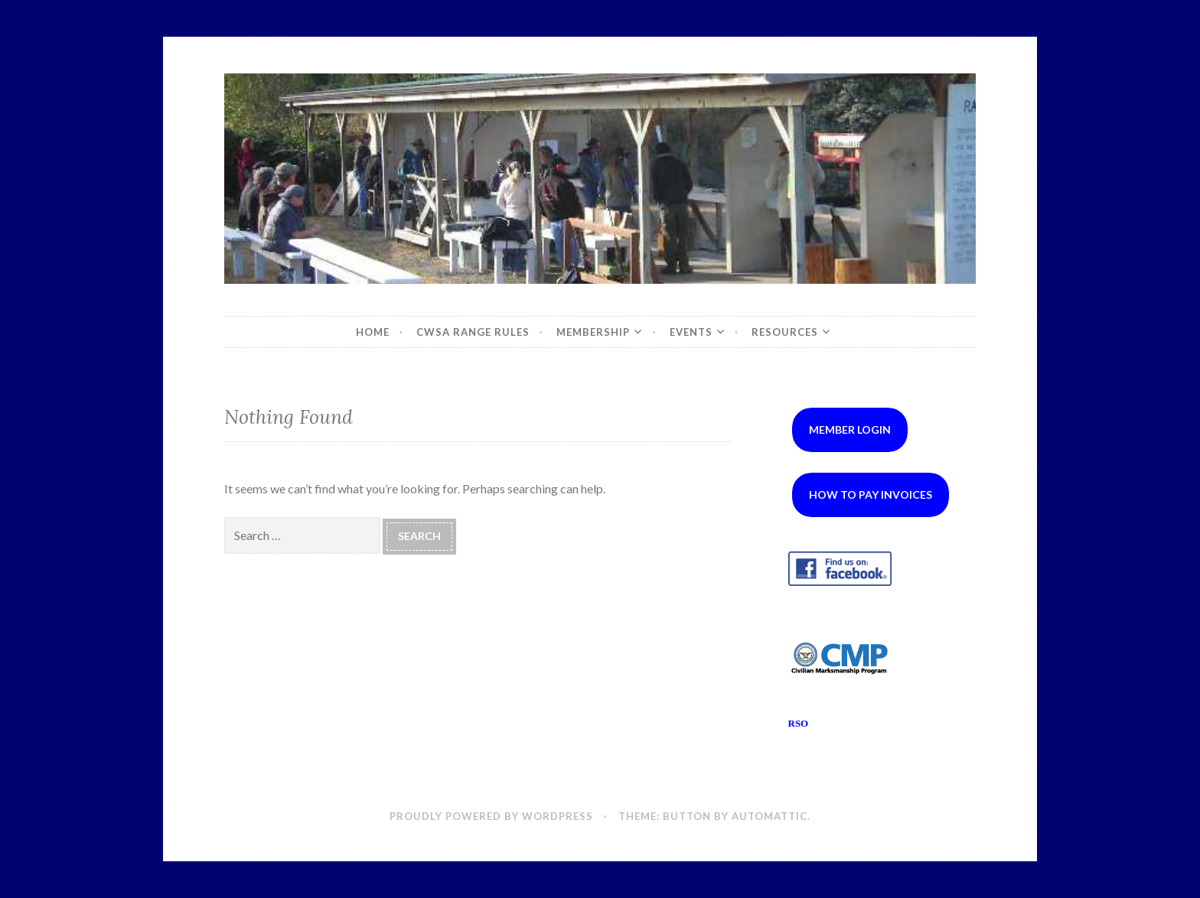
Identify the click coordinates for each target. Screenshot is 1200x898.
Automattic (769, 816)
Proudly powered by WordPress (491, 816)
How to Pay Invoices (870, 494)
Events (691, 332)
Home (373, 332)
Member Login (850, 429)
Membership (593, 332)
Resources (785, 332)
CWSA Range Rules (473, 332)
